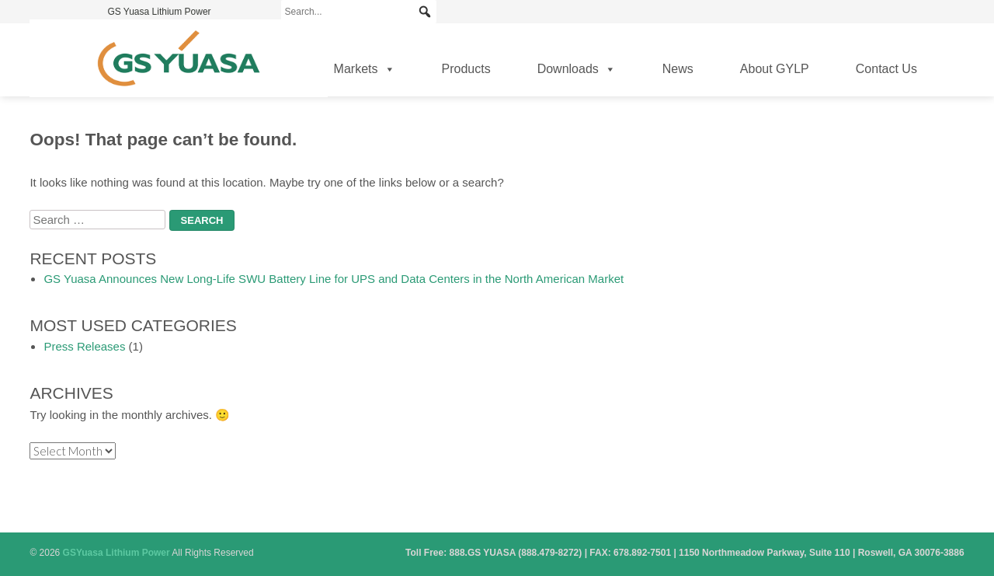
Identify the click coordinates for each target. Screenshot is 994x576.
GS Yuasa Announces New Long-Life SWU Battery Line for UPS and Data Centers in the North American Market (333, 278)
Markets (364, 68)
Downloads (576, 68)
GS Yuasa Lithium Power (158, 11)
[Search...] (358, 11)
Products (466, 68)
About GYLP (774, 68)
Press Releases (84, 346)
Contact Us (886, 68)
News (677, 68)
